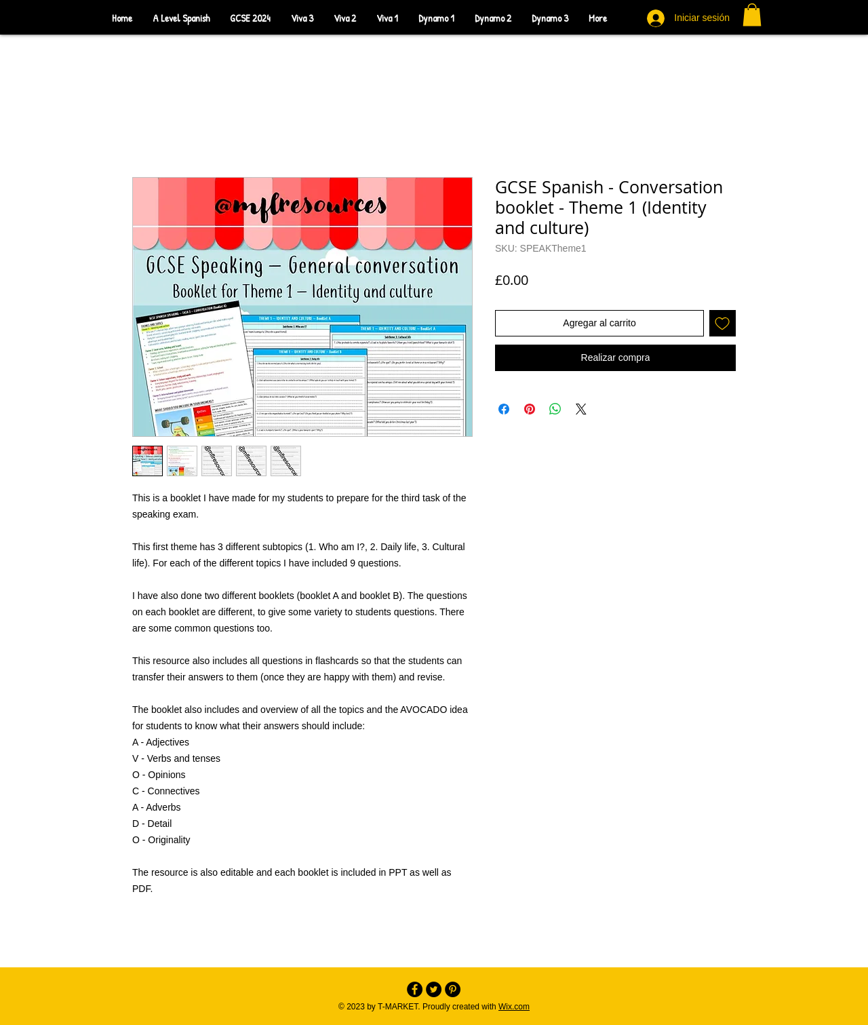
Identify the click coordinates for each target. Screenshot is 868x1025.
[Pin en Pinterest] (529, 409)
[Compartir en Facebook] (504, 409)
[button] (752, 14)
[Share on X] (581, 409)
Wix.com (514, 1006)
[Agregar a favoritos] (722, 323)
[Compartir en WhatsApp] (555, 409)
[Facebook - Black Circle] (414, 989)
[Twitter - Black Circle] (433, 989)
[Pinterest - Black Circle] (452, 989)
